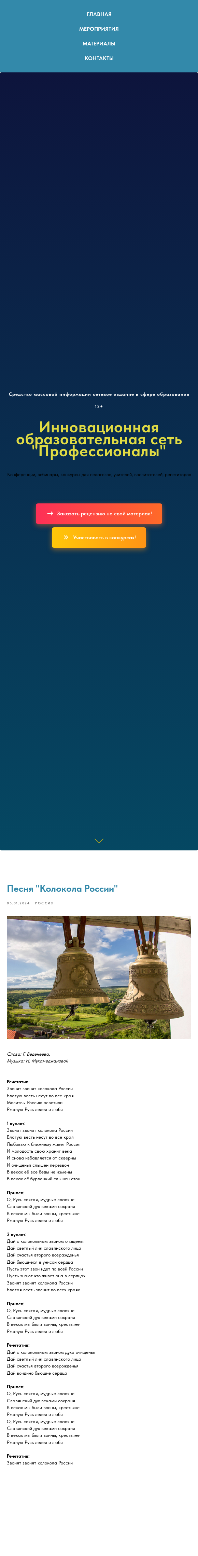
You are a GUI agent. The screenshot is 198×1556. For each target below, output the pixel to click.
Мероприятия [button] (99, 29)
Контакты (99, 58)
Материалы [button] (99, 43)
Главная (99, 14)
